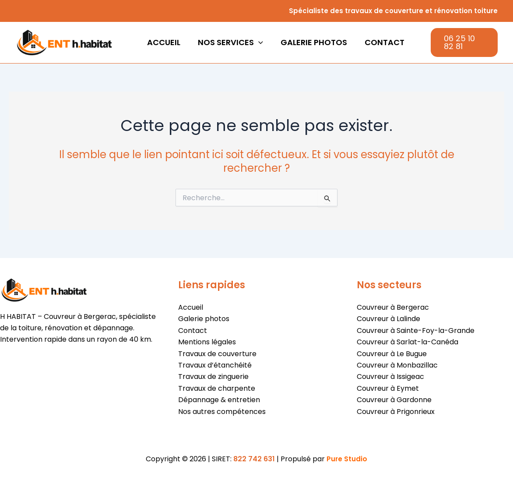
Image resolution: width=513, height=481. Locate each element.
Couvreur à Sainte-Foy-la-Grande (415, 330)
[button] (255, 42)
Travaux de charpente (216, 388)
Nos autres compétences (222, 412)
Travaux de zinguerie (213, 376)
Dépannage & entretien (219, 400)
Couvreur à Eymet (388, 388)
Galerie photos (309, 42)
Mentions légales (207, 342)
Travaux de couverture (217, 354)
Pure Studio (347, 459)
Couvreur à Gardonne (394, 400)
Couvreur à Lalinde (388, 319)
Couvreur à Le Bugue (392, 354)
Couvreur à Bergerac (393, 307)
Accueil (162, 42)
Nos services (227, 42)
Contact (378, 42)
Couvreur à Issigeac (390, 376)
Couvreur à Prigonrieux (396, 412)
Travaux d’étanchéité (215, 365)
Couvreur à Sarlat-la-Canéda (407, 342)
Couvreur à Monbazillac (397, 365)
